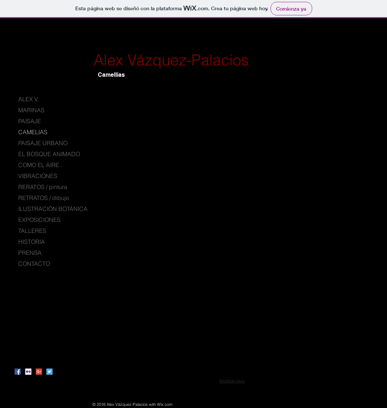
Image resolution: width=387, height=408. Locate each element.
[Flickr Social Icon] (28, 372)
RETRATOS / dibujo (43, 197)
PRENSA (30, 252)
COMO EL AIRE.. (40, 165)
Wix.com (164, 404)
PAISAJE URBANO (43, 143)
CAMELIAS (32, 132)
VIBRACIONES (37, 176)
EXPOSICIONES (39, 219)
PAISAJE (29, 121)
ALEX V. (28, 99)
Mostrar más (232, 381)
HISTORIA (31, 241)
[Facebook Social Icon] (18, 372)
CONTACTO (34, 263)
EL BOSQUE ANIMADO (49, 154)
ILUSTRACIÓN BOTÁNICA (53, 208)
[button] (137, 139)
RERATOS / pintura (42, 186)
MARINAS (31, 110)
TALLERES (32, 230)
